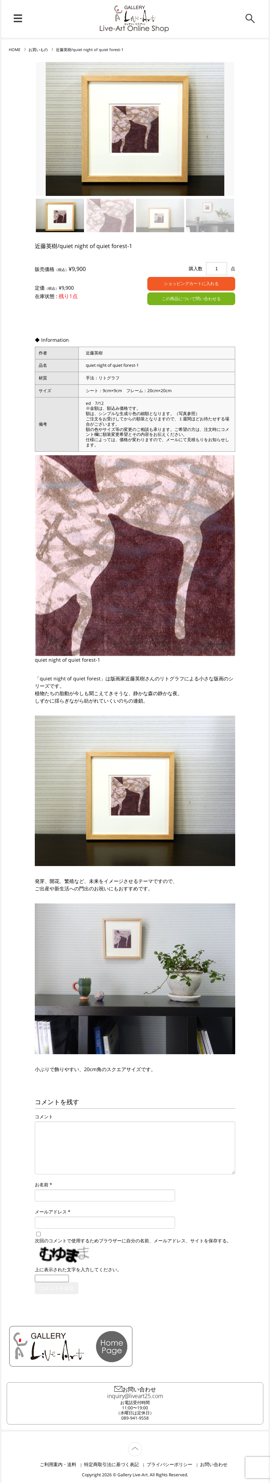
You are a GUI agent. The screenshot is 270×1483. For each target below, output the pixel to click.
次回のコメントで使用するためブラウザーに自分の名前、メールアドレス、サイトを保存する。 (133, 1241)
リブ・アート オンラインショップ (135, 15)
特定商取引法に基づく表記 (111, 1464)
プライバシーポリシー (169, 1464)
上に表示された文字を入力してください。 (78, 1270)
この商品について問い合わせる (191, 299)
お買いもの (38, 49)
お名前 (42, 1185)
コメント (44, 1117)
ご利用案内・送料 (58, 1464)
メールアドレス (51, 1212)
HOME (14, 49)
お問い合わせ (213, 1464)
